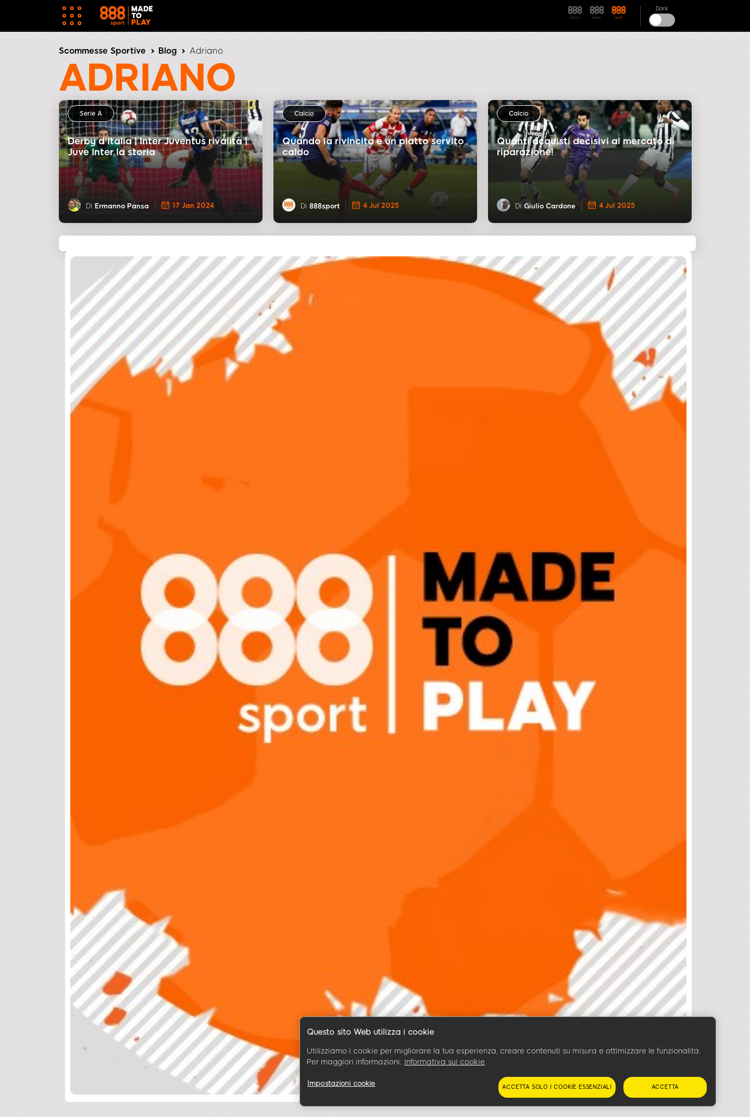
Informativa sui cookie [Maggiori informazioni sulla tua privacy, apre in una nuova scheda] (444, 1062)
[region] (507, 1061)
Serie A (91, 113)
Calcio (304, 113)
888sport (324, 206)
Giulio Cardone (550, 206)
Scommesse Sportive (102, 51)
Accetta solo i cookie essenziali (557, 1087)
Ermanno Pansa (122, 206)
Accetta (665, 1087)
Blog (167, 51)
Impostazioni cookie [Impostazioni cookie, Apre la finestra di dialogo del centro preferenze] (341, 1083)
